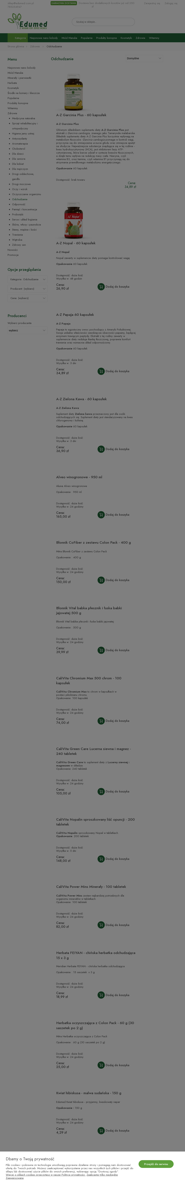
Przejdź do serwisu (156, 1164)
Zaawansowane (15, 1178)
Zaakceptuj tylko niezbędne (102, 1175)
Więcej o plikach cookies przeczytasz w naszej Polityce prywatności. (46, 1175)
